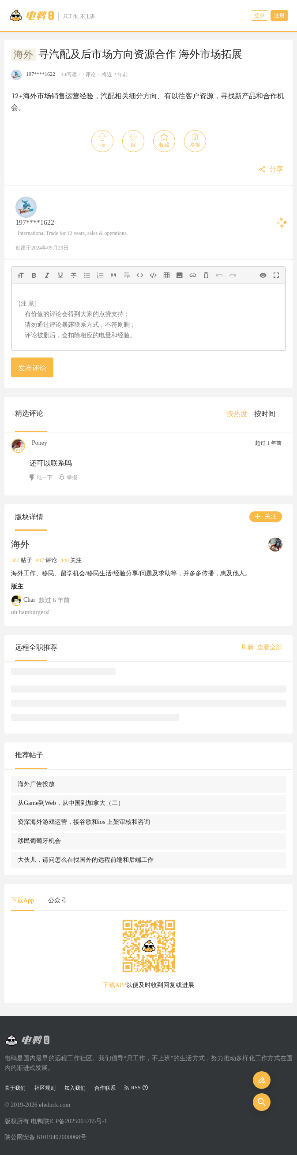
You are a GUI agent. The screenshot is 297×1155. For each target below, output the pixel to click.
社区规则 (45, 1088)
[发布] (262, 1080)
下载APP (115, 985)
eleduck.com (54, 1105)
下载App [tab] (22, 900)
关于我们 (15, 1088)
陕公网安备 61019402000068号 (45, 1137)
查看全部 (269, 647)
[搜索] (262, 1102)
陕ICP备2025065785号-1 (75, 1121)
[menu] (254, 414)
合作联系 (105, 1088)
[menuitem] (237, 414)
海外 (23, 54)
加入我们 (75, 1088)
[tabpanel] (148, 957)
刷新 (247, 647)
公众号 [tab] (57, 900)
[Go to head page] (52, 15)
